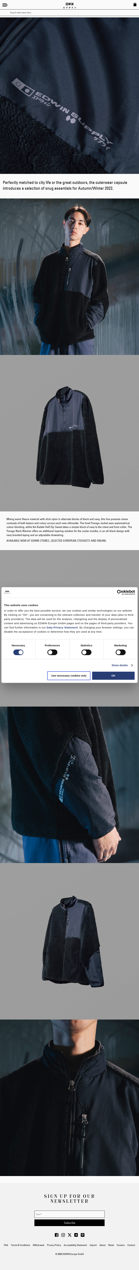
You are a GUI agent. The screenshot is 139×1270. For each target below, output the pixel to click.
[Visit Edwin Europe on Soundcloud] (76, 1236)
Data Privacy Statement (62, 627)
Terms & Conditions (20, 1245)
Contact (131, 1245)
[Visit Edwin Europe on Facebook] (56, 1236)
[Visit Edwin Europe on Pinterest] (82, 1236)
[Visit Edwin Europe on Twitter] (69, 1236)
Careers (121, 1245)
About (102, 1245)
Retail (111, 1245)
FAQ (6, 1245)
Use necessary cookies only (68, 675)
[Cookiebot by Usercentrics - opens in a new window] (119, 592)
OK (113, 675)
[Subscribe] (69, 1222)
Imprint (93, 1245)
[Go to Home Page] (69, 5)
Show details (120, 665)
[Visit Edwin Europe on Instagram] (63, 1236)
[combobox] (72, 12)
